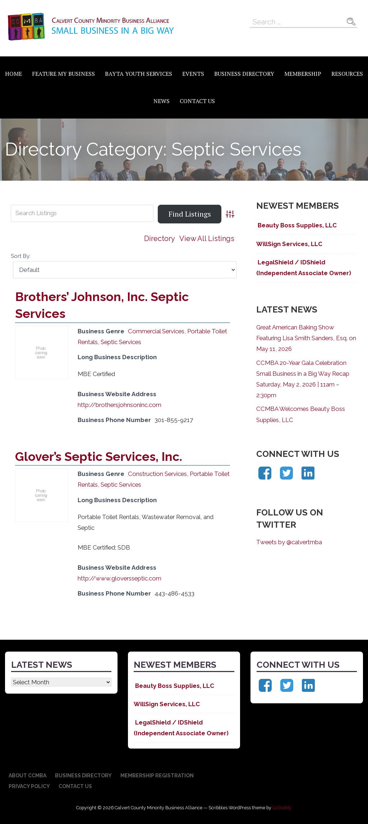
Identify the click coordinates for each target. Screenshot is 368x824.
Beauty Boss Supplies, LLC (296, 225)
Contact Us (197, 101)
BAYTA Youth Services (138, 74)
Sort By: (21, 256)
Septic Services (121, 342)
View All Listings (206, 238)
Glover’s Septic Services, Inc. (98, 456)
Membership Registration (157, 775)
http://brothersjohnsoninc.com (119, 404)
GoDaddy (281, 807)
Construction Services (157, 473)
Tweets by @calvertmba (289, 542)
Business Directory (244, 74)
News (161, 101)
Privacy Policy (29, 786)
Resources (347, 74)
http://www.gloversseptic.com (119, 578)
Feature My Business (63, 74)
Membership (302, 74)
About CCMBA (27, 775)
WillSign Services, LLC (289, 243)
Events (193, 74)
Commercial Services (156, 331)
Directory (159, 238)
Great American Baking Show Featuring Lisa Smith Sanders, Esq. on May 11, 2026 (306, 338)
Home (13, 74)
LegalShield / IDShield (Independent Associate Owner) (303, 268)
